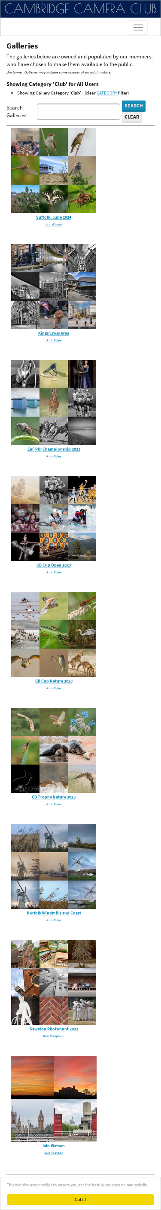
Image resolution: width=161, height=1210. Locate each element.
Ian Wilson (54, 224)
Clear (132, 116)
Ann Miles (53, 340)
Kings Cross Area (53, 333)
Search (134, 105)
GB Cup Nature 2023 (54, 681)
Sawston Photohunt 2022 (54, 1029)
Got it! (80, 1199)
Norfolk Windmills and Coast (54, 913)
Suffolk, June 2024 (53, 217)
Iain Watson (54, 1146)
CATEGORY (107, 93)
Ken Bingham (53, 1035)
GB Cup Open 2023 (53, 565)
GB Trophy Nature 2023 (54, 797)
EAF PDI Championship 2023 (53, 449)
